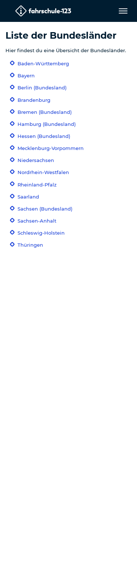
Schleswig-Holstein (41, 233)
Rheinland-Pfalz (37, 185)
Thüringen (30, 245)
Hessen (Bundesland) (44, 136)
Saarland (28, 197)
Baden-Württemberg (43, 63)
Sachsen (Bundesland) (45, 209)
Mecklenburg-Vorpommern (51, 148)
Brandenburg (34, 100)
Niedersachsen (36, 160)
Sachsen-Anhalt (37, 221)
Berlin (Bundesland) (42, 87)
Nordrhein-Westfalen (43, 172)
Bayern (26, 75)
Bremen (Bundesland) (45, 112)
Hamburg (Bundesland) (47, 124)
